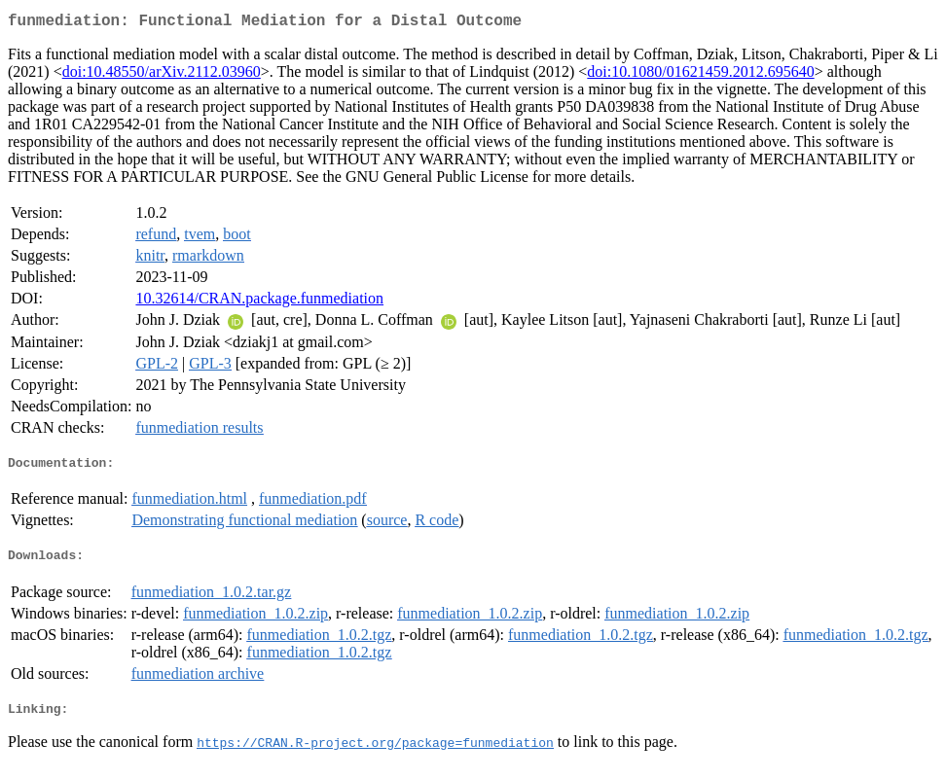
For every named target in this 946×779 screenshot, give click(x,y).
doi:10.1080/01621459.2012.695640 (700, 75)
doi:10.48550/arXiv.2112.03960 (161, 75)
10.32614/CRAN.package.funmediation (259, 302)
